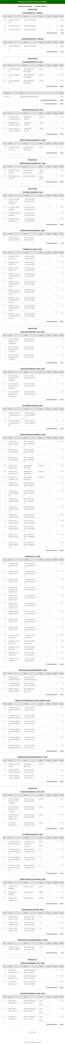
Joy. (40, 849)
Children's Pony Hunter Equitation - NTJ (14, 444)
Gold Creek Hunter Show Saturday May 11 (29, 529)
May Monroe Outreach (30, 20)
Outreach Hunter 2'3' (14, 25)
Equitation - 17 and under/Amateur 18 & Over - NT (14, 300)
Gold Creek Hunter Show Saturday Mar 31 (29, 444)
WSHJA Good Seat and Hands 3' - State (32, 230)
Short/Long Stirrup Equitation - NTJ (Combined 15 (13, 341)
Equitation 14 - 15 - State (32, 556)
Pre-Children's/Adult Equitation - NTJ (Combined (14, 201)
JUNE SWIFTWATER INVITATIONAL (29, 96)
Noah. (40, 947)
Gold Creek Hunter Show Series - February (29, 844)
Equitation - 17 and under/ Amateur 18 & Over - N (14, 292)
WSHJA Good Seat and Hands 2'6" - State (32, 140)
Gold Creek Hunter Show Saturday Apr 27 (29, 485)
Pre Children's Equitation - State (33, 192)
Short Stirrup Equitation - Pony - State (33, 332)
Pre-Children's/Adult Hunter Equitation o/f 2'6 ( (14, 423)
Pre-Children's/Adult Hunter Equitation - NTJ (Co (14, 415)
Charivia (41, 69)
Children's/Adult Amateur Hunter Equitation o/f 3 (13, 597)
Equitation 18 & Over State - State (32, 110)
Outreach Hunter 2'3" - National (32, 13)
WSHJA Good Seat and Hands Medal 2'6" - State (32, 757)
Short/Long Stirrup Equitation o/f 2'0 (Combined (13, 349)
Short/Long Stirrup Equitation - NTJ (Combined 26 (13, 394)
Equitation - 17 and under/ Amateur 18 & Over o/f (14, 316)
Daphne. (41, 798)
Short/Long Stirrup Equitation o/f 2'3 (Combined (13, 378)
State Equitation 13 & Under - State (33, 909)
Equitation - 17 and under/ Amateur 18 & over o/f (14, 276)
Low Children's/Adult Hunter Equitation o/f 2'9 (14, 710)
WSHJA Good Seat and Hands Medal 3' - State (32, 670)
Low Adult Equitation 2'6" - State (32, 62)
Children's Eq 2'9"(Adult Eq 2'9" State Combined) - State (32, 700)
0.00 (62, 20)
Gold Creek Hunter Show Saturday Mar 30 (30, 415)
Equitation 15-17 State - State (32, 249)
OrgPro (35, 1032)
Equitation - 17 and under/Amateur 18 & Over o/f (14, 284)
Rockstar (41, 465)
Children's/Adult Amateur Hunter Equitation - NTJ (13, 589)
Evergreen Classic (29, 886)
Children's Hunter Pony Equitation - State (32, 434)
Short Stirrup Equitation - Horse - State (32, 369)
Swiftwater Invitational (29, 176)
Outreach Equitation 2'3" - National (33, 39)
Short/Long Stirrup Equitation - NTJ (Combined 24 (13, 817)
